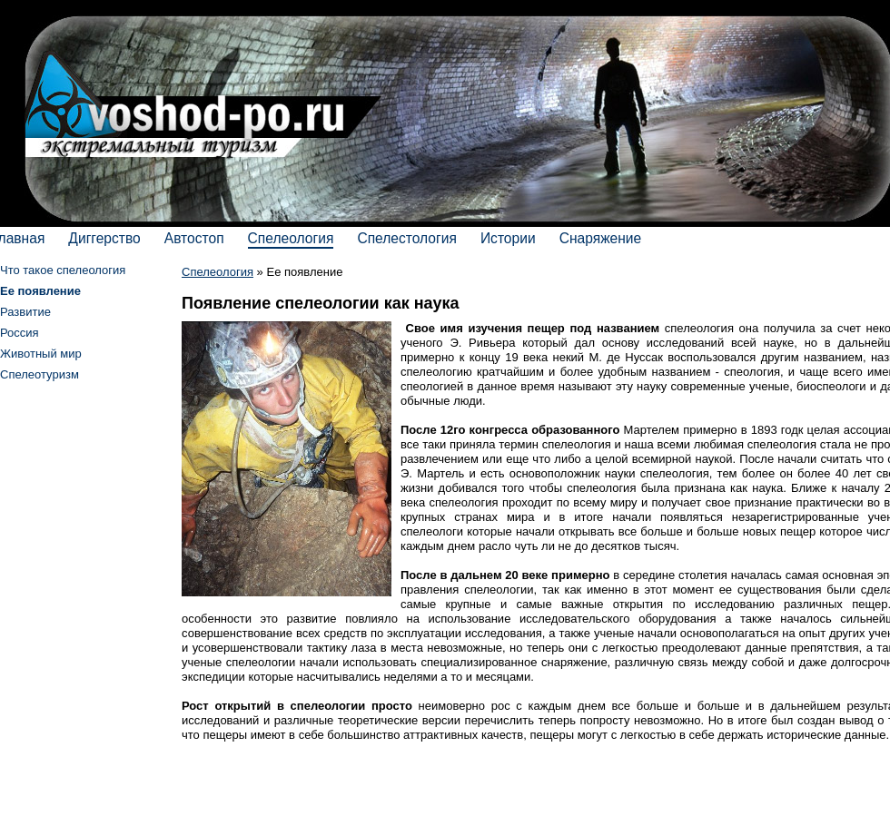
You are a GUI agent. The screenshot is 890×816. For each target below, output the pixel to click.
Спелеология (291, 238)
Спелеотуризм (39, 374)
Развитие (25, 312)
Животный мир (41, 353)
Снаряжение (600, 238)
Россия (19, 332)
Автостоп (194, 238)
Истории (508, 238)
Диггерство (104, 238)
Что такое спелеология (62, 270)
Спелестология (407, 238)
